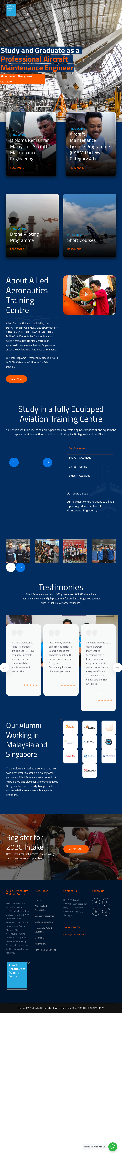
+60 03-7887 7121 (72, 926)
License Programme (44, 915)
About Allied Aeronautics (41, 907)
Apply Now (40, 943)
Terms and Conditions (45, 949)
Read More (18, 168)
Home (38, 900)
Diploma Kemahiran (44, 921)
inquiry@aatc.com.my (73, 934)
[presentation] (14, 462)
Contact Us (40, 937)
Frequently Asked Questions (43, 929)
